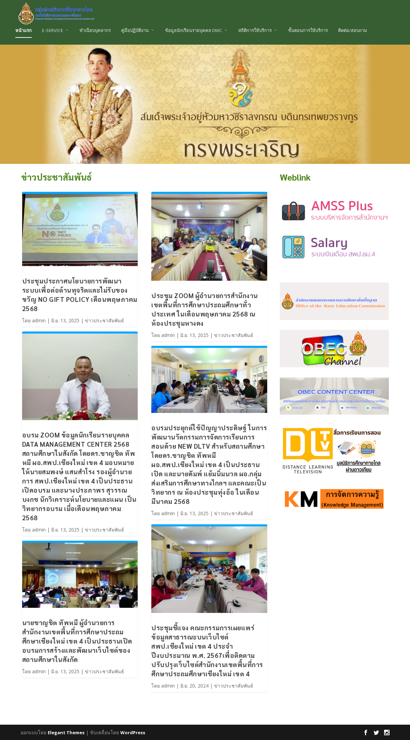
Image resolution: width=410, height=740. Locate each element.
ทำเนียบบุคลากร (95, 30)
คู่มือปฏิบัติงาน (135, 30)
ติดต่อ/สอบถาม (352, 30)
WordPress (132, 732)
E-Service (52, 30)
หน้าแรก (23, 30)
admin (39, 320)
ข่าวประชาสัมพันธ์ (104, 320)
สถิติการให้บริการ (255, 30)
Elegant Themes (66, 732)
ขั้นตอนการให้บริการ (308, 30)
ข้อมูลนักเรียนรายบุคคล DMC (193, 30)
